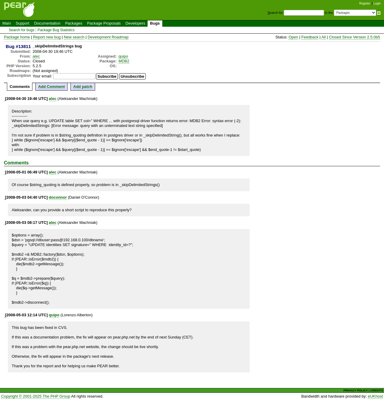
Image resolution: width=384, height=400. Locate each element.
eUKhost (375, 396)
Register (364, 3)
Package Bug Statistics (56, 30)
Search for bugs (21, 30)
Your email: (42, 76)
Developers (135, 23)
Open (293, 37)
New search (74, 37)
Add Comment (51, 86)
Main (6, 23)
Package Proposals (104, 23)
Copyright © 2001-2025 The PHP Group (35, 396)
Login (377, 3)
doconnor (58, 197)
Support (22, 23)
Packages (73, 23)
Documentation (47, 23)
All (323, 37)
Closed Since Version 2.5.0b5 (354, 37)
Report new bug (47, 37)
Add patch (82, 86)
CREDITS (376, 390)
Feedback (309, 37)
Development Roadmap (108, 37)
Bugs (155, 23)
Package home (17, 37)
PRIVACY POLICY (356, 390)
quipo (123, 56)
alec (36, 56)
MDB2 (123, 61)
